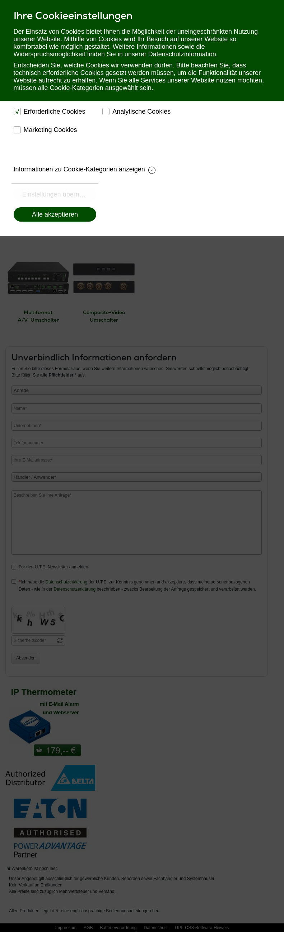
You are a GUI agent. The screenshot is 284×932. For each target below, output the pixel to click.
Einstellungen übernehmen (59, 194)
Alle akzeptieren (55, 214)
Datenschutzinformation (182, 54)
